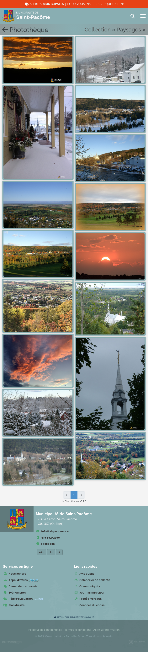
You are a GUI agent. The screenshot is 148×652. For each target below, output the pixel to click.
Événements (14, 592)
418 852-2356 (48, 537)
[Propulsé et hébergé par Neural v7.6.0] (137, 641)
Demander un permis (20, 586)
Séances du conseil (90, 605)
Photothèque (25, 30)
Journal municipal (89, 592)
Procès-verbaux (88, 599)
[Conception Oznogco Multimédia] (12, 641)
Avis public (84, 574)
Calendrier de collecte (92, 580)
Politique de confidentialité (45, 630)
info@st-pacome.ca (52, 531)
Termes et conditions (78, 630)
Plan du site (14, 605)
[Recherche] (133, 16)
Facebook (45, 544)
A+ (51, 552)
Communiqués (87, 586)
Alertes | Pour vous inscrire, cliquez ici (74, 4)
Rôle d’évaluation (23, 599)
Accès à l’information (106, 630)
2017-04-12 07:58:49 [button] (74, 617)
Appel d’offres (21, 580)
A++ (41, 552)
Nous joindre (14, 574)
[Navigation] (143, 15)
